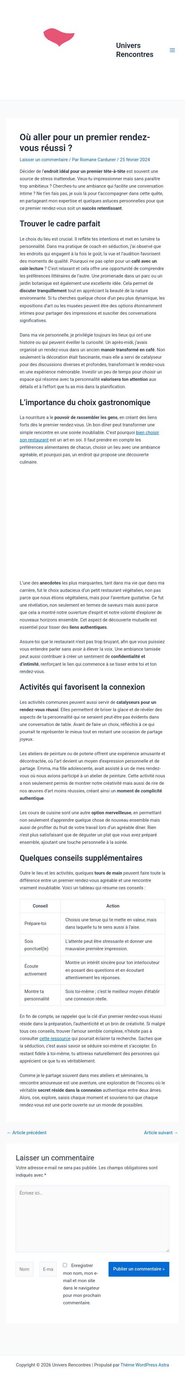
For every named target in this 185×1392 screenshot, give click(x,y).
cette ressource (54, 1038)
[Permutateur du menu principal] (172, 50)
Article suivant (161, 1133)
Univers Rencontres (134, 49)
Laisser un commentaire (44, 159)
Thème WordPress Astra (145, 1365)
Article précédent (27, 1133)
